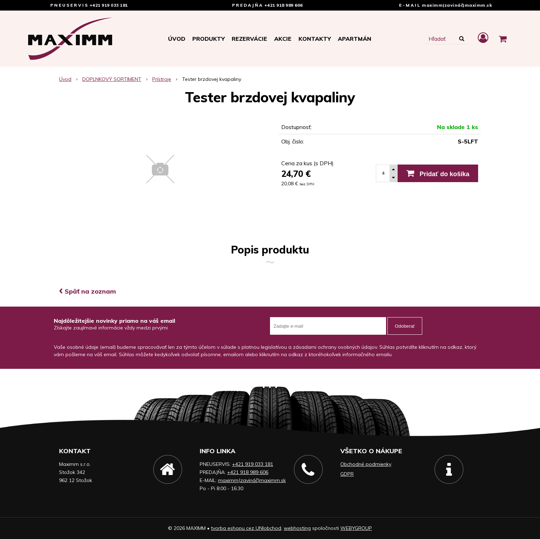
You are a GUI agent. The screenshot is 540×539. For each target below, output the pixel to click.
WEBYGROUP (356, 528)
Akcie (282, 38)
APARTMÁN (354, 38)
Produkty (208, 38)
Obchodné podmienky (365, 464)
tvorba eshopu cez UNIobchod (246, 528)
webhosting (297, 528)
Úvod (176, 38)
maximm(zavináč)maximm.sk (457, 5)
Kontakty (314, 38)
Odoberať (405, 326)
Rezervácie (249, 38)
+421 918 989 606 (283, 5)
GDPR (347, 474)
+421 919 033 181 (109, 5)
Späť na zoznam (87, 291)
